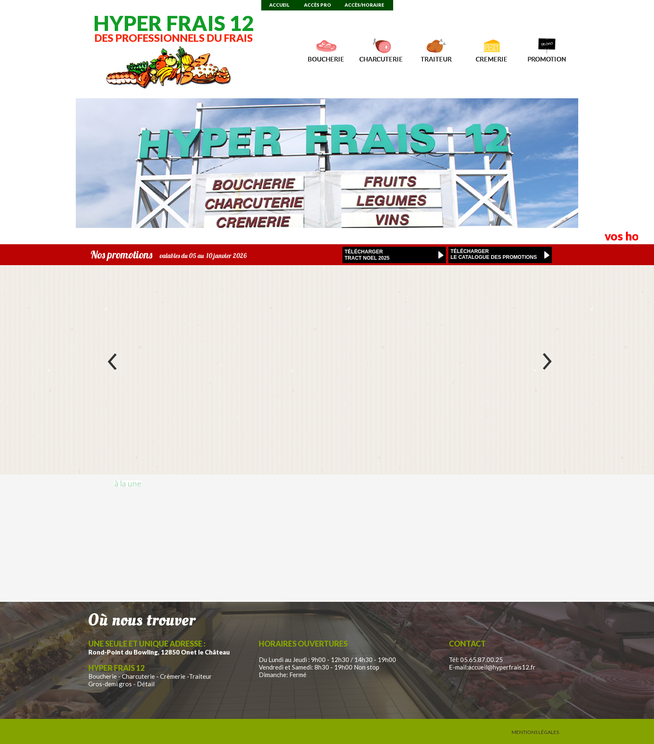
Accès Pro (317, 5)
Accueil (279, 5)
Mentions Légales (535, 732)
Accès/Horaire (364, 5)
